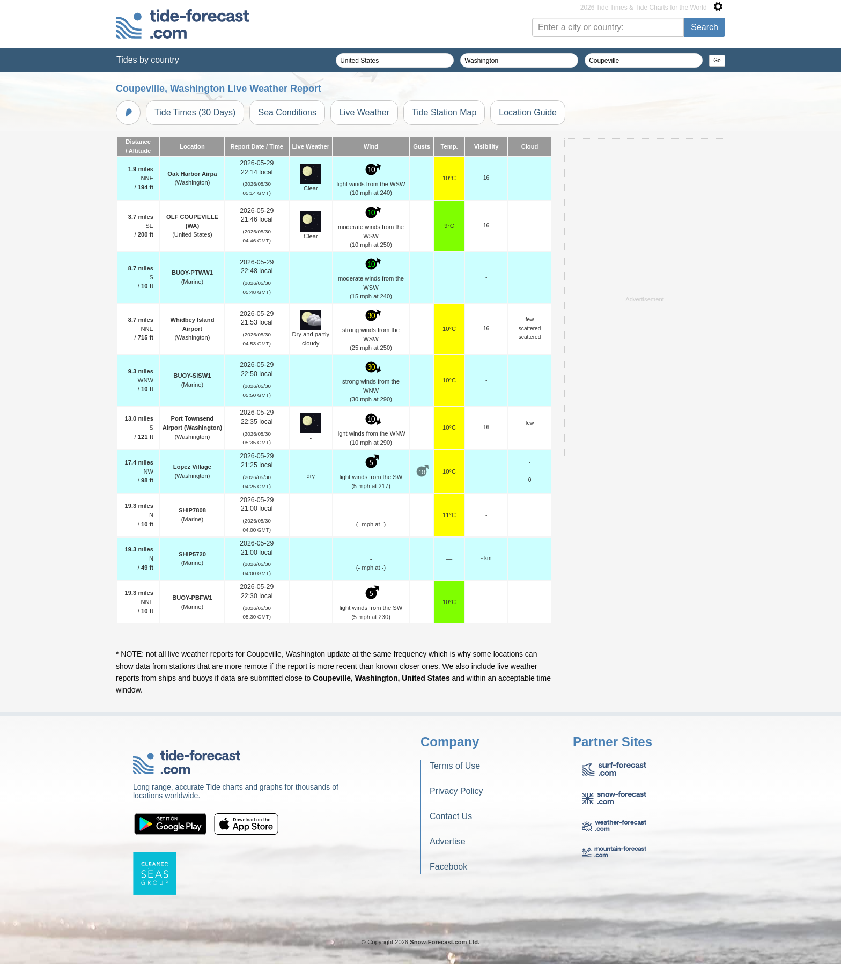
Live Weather (364, 112)
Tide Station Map (444, 112)
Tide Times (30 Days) (194, 112)
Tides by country (147, 59)
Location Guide (528, 112)
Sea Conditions (287, 112)
